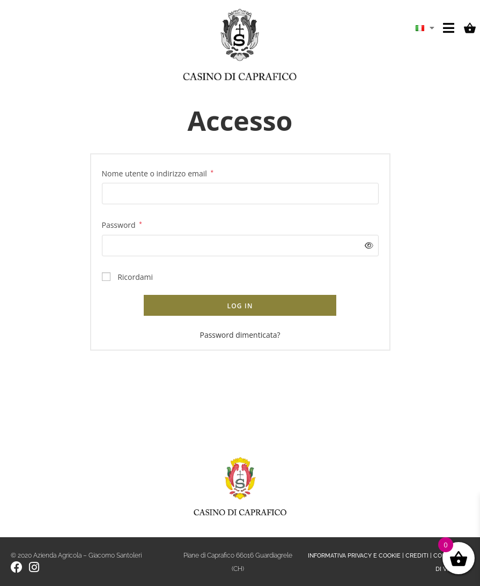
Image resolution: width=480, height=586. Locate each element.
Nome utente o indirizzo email (157, 173)
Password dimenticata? (240, 335)
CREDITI (417, 555)
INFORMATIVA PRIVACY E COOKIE (354, 555)
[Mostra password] (366, 245)
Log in (240, 305)
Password (122, 224)
